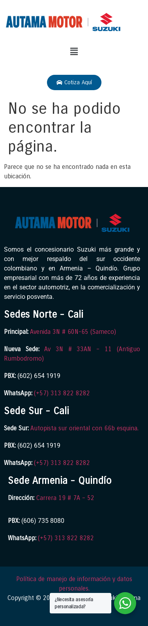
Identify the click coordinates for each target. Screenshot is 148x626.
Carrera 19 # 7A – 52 (65, 498)
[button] (74, 51)
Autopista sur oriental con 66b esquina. (84, 428)
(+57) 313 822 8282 (62, 393)
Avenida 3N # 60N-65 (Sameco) (73, 331)
